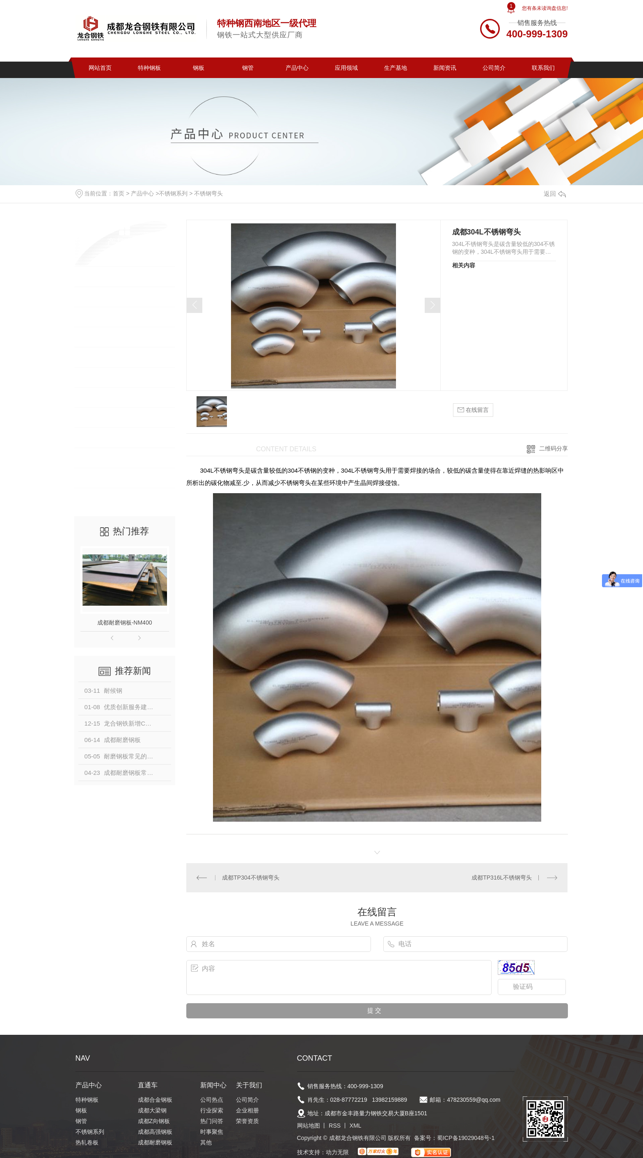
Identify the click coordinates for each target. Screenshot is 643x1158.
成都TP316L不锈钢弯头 (501, 877)
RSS (335, 1125)
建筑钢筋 (95, 417)
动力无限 (337, 1152)
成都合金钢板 (155, 1100)
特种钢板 (149, 67)
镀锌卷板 (95, 397)
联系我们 (543, 67)
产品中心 (297, 67)
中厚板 (92, 497)
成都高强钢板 (155, 1132)
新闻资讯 (444, 67)
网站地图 (308, 1125)
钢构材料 (95, 477)
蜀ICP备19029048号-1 (465, 1138)
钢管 (248, 67)
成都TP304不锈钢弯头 (250, 877)
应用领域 (346, 67)
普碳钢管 (95, 457)
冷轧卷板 (95, 377)
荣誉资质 (247, 1121)
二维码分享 (553, 448)
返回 (555, 193)
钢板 (198, 67)
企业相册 (247, 1110)
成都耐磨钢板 (155, 1142)
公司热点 (211, 1100)
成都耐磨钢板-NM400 (124, 622)
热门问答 (211, 1121)
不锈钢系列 (173, 193)
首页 (118, 193)
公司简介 (494, 67)
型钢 (88, 437)
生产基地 (395, 67)
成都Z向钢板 (154, 1121)
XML (356, 1125)
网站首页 (100, 67)
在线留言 (473, 410)
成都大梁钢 (152, 1110)
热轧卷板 (95, 357)
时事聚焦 (211, 1132)
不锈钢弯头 (208, 193)
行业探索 (211, 1110)
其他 (206, 1142)
